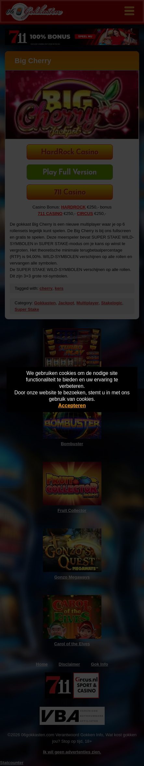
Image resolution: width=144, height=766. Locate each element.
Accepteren (72, 405)
